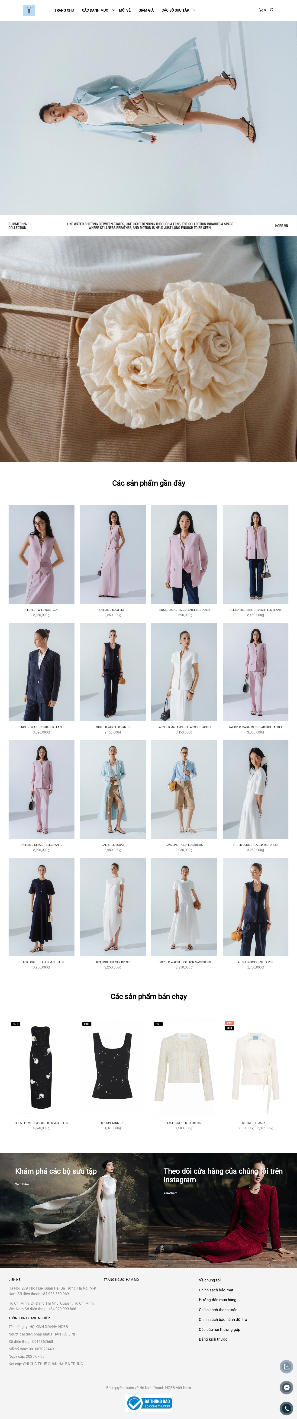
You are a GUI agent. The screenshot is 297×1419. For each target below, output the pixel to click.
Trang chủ (64, 10)
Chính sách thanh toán (218, 1309)
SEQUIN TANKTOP (112, 1123)
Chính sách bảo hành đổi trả (223, 1319)
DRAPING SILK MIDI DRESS (112, 962)
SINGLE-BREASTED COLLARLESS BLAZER (184, 609)
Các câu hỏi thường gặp (219, 1329)
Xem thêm (22, 1184)
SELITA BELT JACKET (255, 1123)
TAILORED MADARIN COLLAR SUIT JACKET (184, 727)
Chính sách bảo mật (216, 1290)
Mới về (125, 10)
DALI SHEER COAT (112, 844)
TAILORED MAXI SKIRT (113, 609)
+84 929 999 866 (62, 1309)
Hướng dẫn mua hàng (217, 1299)
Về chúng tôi (210, 1280)
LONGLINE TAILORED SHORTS (184, 844)
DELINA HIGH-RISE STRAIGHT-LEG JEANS (255, 609)
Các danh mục (95, 10)
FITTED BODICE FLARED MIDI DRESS (255, 844)
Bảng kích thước (213, 1339)
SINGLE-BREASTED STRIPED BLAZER (41, 727)
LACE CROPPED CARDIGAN (184, 1123)
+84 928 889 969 (55, 1294)
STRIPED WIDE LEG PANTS (112, 727)
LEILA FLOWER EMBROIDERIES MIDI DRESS (41, 1123)
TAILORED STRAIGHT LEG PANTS (41, 844)
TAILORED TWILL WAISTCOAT (41, 609)
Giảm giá (146, 10)
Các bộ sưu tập (175, 10)
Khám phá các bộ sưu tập (56, 1171)
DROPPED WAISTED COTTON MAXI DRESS (184, 962)
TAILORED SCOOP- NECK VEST (255, 962)
